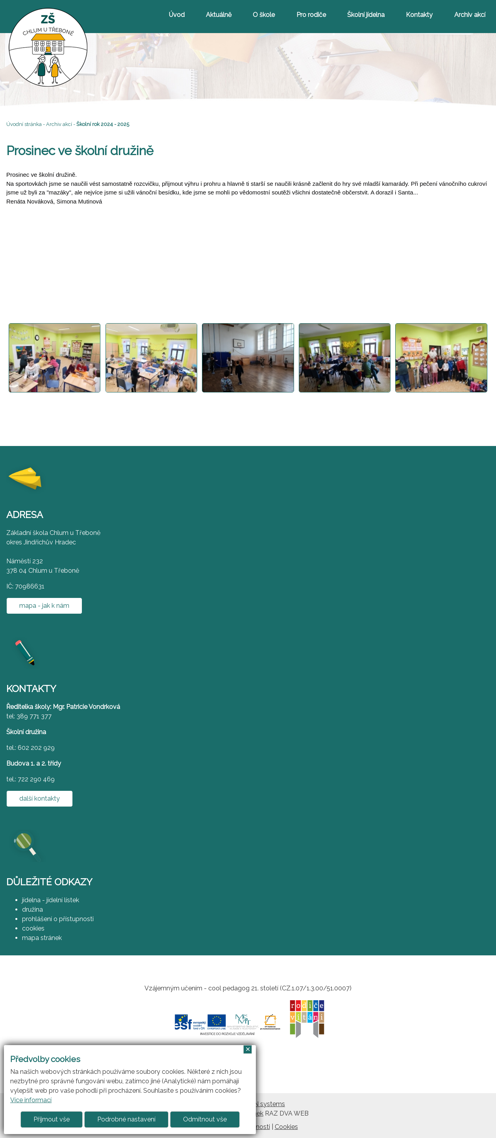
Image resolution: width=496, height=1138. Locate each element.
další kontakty (39, 798)
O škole (264, 15)
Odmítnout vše (205, 1119)
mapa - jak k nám (44, 605)
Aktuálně (218, 15)
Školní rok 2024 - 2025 (102, 124)
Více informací (31, 1100)
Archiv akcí (469, 15)
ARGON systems (260, 1104)
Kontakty (419, 15)
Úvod (177, 15)
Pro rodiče (311, 15)
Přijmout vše (51, 1119)
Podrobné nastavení (126, 1119)
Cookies (286, 1127)
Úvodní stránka (24, 124)
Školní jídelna (366, 15)
